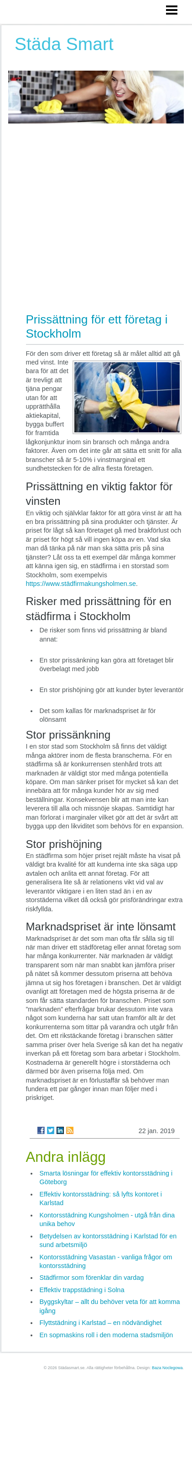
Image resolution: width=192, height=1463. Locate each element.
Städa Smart (64, 44)
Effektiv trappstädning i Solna (82, 1290)
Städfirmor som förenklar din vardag (92, 1277)
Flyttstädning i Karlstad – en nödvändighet (101, 1322)
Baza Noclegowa (167, 1367)
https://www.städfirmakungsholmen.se (81, 583)
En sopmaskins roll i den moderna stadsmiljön (106, 1335)
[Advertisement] (85, 213)
